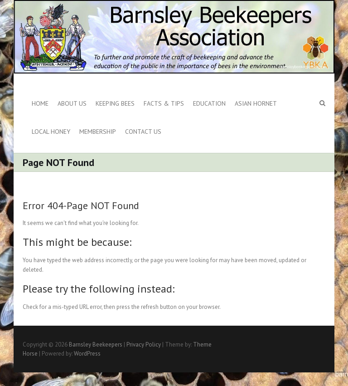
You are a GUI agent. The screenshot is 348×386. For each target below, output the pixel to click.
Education (209, 103)
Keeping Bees (115, 103)
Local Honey (51, 131)
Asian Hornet (256, 103)
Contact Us (143, 131)
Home (40, 103)
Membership (97, 131)
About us (72, 103)
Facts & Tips (164, 103)
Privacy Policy (143, 344)
